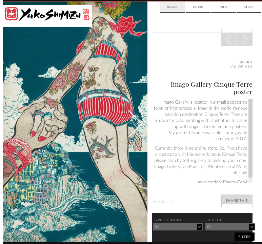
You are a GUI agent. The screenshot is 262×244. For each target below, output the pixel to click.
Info (223, 7)
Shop (249, 7)
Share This (237, 200)
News (198, 7)
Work (172, 7)
